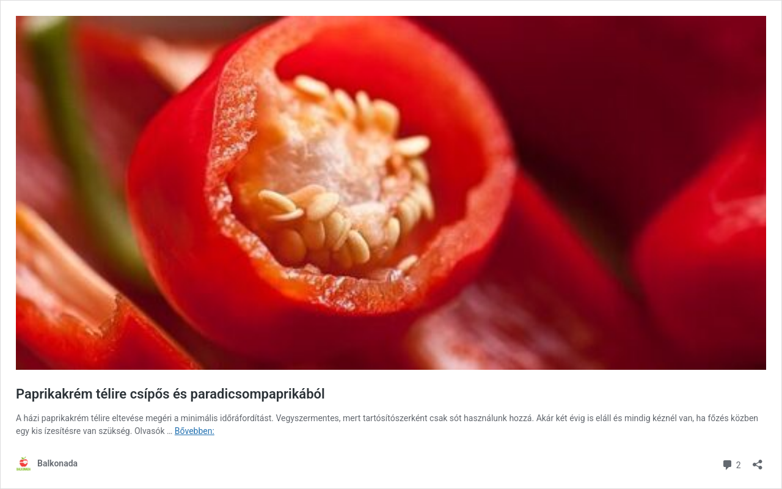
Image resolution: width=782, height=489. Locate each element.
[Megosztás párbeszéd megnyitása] (757, 460)
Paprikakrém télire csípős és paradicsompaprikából (170, 394)
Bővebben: (194, 431)
